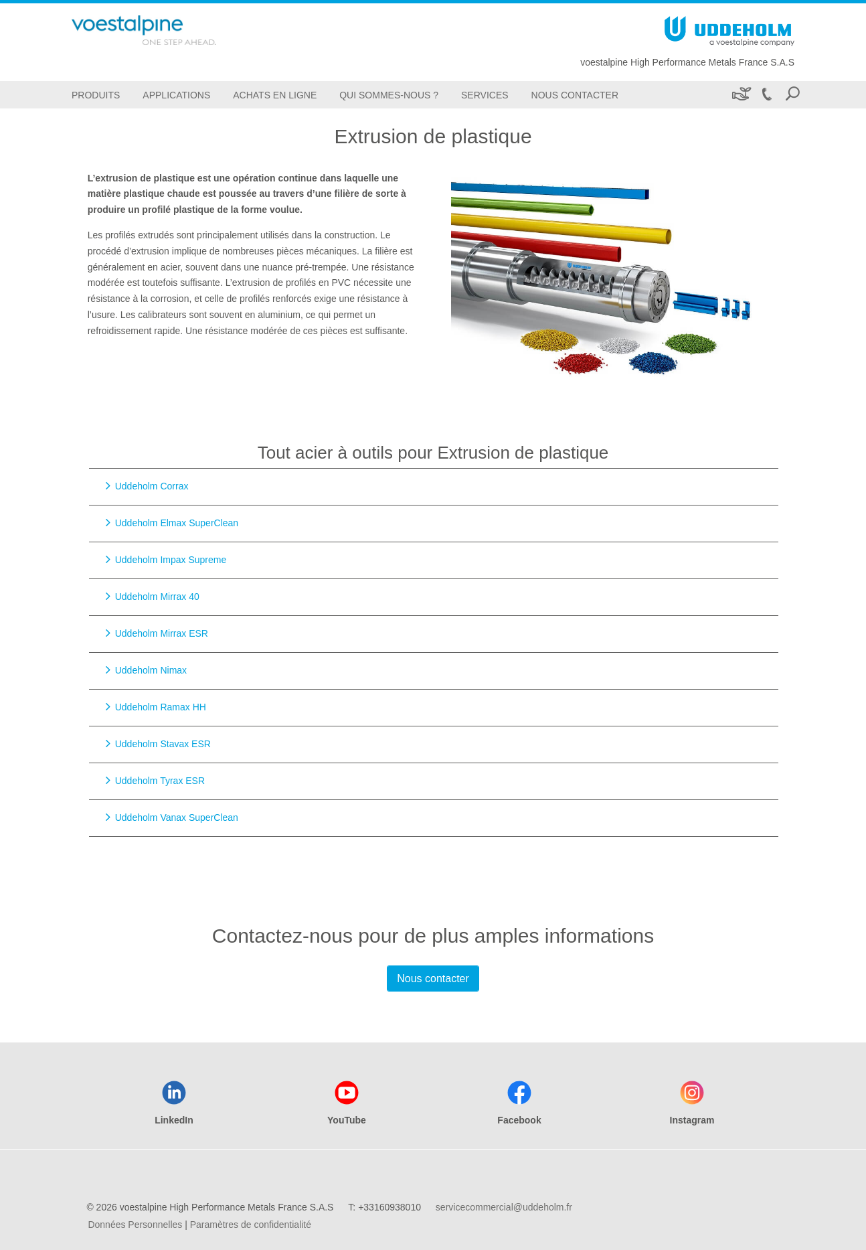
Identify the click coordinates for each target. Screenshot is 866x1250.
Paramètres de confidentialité (250, 1224)
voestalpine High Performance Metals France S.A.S (687, 62)
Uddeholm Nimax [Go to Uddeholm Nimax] (151, 670)
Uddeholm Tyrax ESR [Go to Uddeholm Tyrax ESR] (160, 780)
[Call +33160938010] (766, 94)
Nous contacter (433, 978)
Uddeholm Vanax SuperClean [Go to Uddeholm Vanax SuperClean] (176, 817)
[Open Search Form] (792, 94)
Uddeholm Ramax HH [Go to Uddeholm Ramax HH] (160, 707)
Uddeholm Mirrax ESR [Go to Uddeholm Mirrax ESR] (161, 633)
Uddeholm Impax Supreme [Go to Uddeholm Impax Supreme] (171, 559)
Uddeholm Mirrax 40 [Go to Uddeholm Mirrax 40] (157, 596)
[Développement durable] (740, 94)
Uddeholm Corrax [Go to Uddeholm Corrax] (152, 486)
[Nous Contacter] (574, 94)
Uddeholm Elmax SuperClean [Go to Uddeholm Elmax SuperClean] (176, 523)
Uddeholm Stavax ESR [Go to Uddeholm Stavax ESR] (163, 743)
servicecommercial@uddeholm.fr (504, 1207)
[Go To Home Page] (165, 30)
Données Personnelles (135, 1224)
